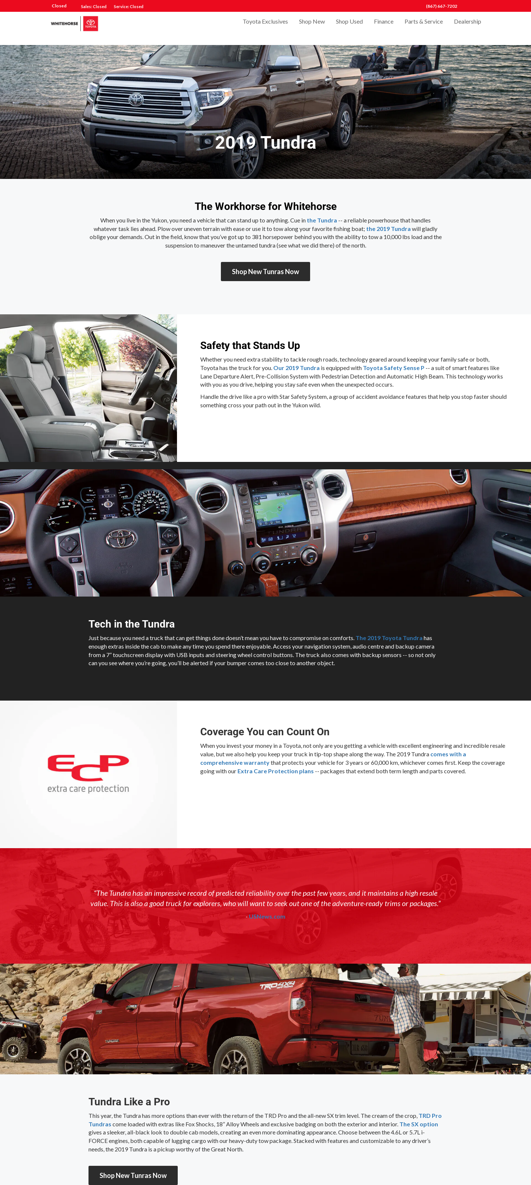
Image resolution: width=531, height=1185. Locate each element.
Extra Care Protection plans (275, 770)
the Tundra (322, 220)
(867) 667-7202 (441, 6)
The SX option (418, 1123)
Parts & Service (424, 28)
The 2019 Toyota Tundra (389, 637)
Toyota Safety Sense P (393, 367)
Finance (383, 28)
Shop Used (349, 28)
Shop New (312, 28)
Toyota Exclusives (265, 28)
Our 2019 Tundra (296, 367)
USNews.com (267, 916)
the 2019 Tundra (388, 228)
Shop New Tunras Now (265, 271)
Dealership (467, 28)
